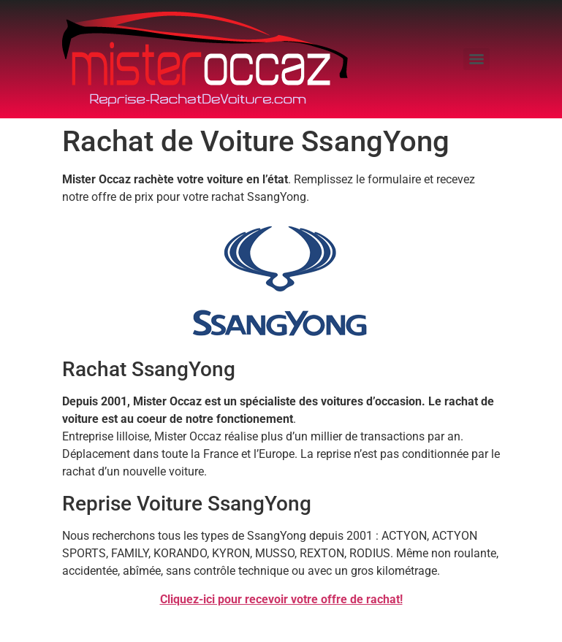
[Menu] (476, 59)
